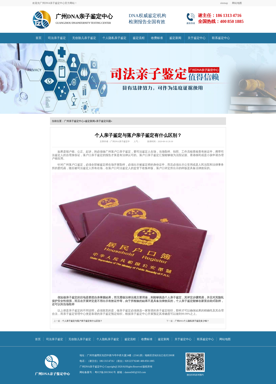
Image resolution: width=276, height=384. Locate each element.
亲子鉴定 (74, 310)
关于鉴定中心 (197, 38)
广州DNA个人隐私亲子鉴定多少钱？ (192, 321)
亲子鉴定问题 (103, 121)
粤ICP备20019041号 (105, 372)
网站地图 (237, 3)
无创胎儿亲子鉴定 (84, 38)
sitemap (224, 3)
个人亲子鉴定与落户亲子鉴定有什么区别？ (82, 321)
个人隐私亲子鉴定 (114, 38)
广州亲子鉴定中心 (74, 121)
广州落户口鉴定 (73, 164)
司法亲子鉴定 (57, 38)
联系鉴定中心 (221, 38)
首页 (39, 38)
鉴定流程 (139, 38)
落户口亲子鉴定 (121, 151)
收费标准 (157, 38)
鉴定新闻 (175, 38)
